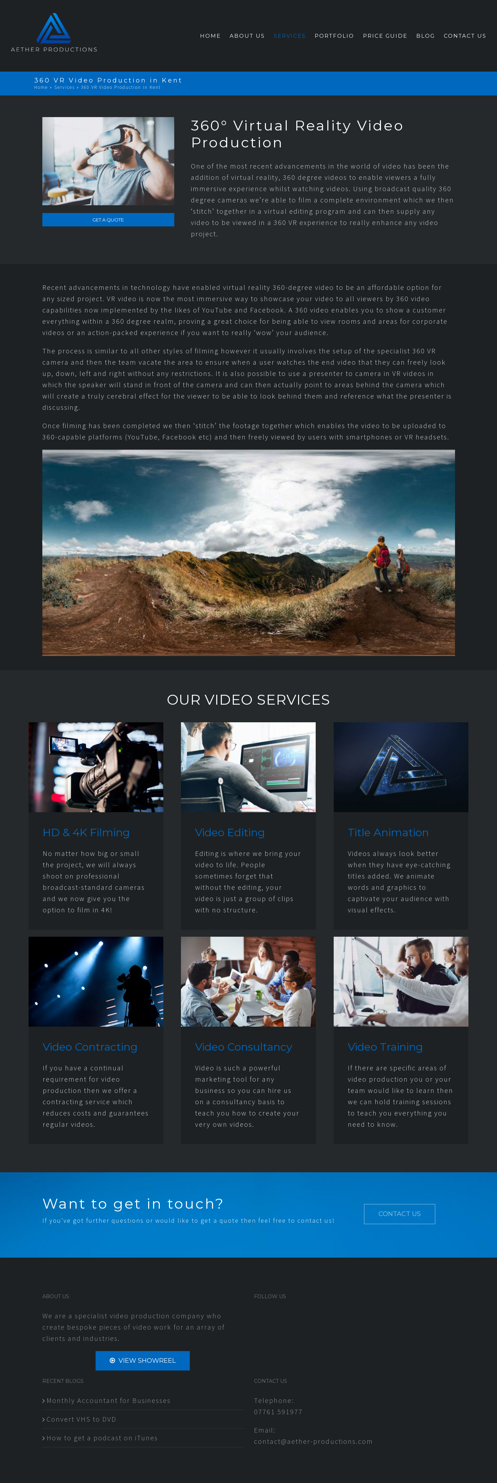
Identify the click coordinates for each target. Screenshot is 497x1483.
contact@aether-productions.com (313, 1441)
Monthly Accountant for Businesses (109, 1400)
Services (64, 87)
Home (41, 87)
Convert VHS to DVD (81, 1419)
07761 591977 (278, 1411)
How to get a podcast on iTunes (102, 1437)
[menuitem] (215, 36)
